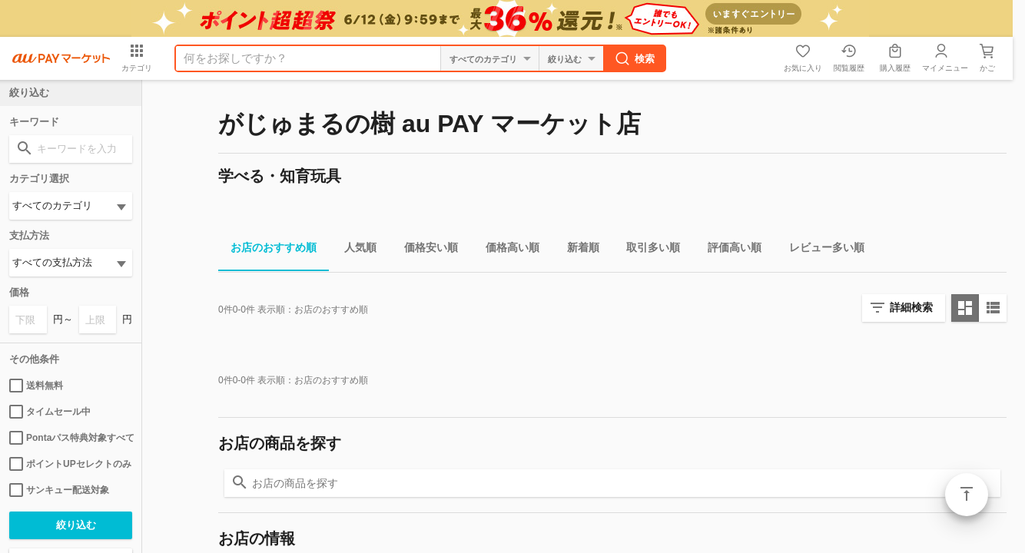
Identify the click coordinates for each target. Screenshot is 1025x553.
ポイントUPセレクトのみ (70, 464)
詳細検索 (911, 307)
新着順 (577, 250)
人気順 (354, 250)
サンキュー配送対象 (59, 490)
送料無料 (36, 385)
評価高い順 (728, 250)
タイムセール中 (50, 412)
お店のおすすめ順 (267, 250)
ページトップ (966, 494)
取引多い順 (647, 250)
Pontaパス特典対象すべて (70, 438)
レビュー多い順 (820, 250)
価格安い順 (425, 250)
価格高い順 (506, 250)
